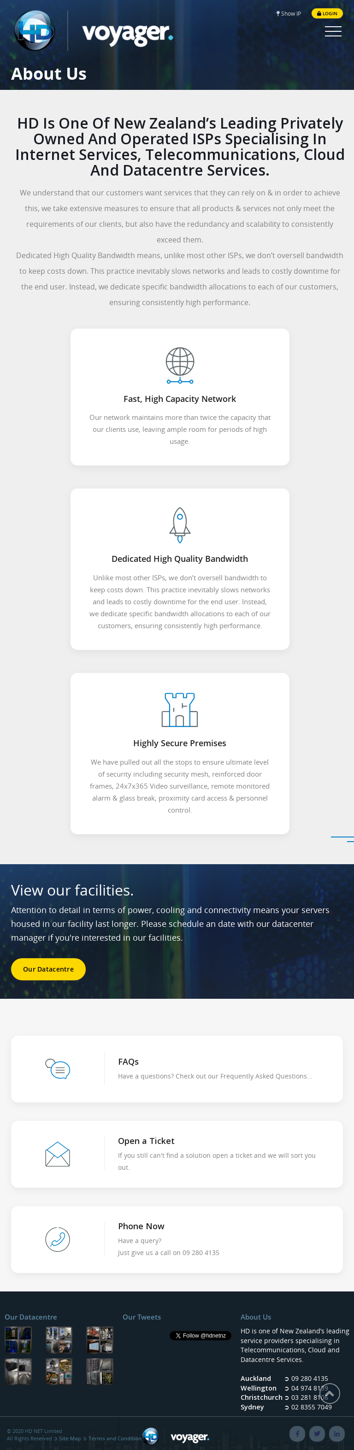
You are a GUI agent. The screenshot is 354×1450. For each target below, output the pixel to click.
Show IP (289, 14)
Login (327, 13)
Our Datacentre (48, 969)
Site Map (70, 1438)
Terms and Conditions (116, 1438)
